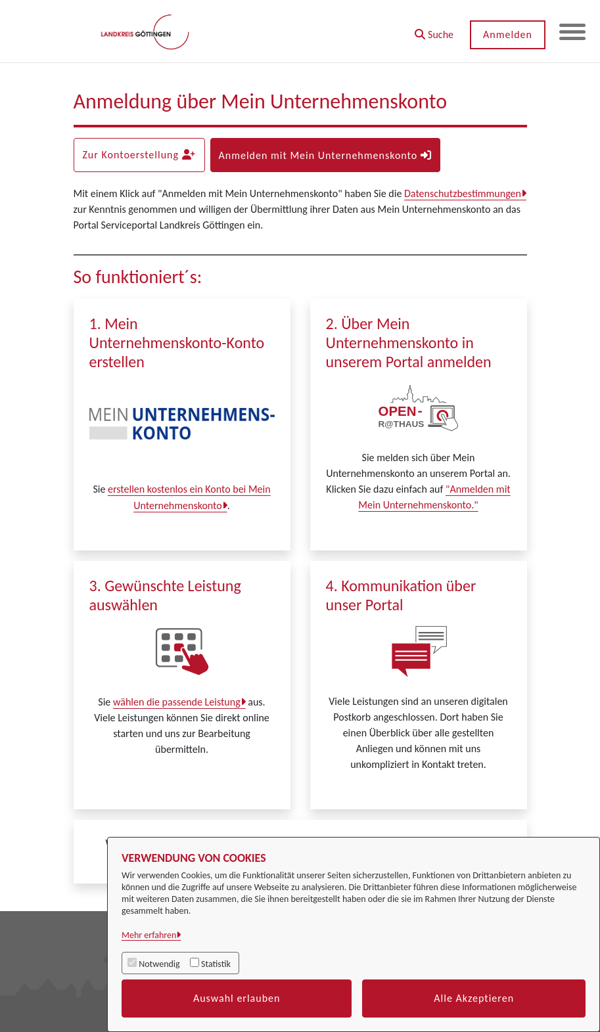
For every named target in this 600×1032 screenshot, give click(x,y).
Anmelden (507, 34)
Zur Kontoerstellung (138, 154)
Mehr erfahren (149, 935)
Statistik (216, 964)
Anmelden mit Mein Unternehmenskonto (325, 155)
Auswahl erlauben (237, 998)
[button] (434, 30)
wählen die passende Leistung (177, 702)
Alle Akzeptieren (474, 998)
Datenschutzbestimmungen (462, 193)
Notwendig (159, 964)
